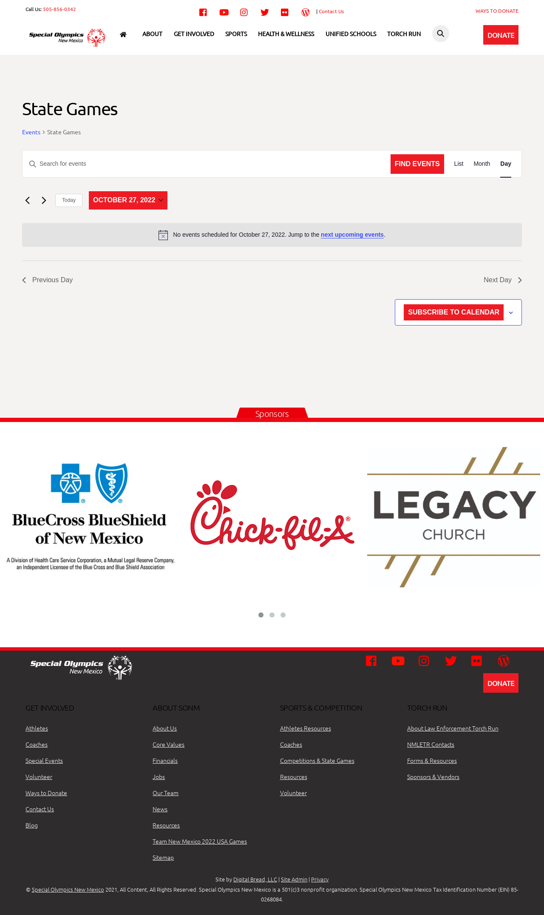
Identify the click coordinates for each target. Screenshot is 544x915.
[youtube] (223, 10)
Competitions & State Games (317, 760)
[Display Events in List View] (459, 163)
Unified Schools (351, 33)
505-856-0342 (59, 9)
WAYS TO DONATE (497, 10)
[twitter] (264, 10)
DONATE (500, 35)
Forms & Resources (432, 760)
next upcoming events (352, 234)
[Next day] (44, 200)
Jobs (159, 776)
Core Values (168, 744)
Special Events (44, 760)
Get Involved (194, 33)
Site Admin (294, 879)
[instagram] (244, 10)
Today (69, 200)
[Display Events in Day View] (505, 163)
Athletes (37, 728)
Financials (165, 760)
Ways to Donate (46, 792)
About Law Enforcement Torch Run (453, 728)
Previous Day (47, 279)
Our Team (165, 792)
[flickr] (285, 10)
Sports (236, 33)
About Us (165, 728)
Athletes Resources (305, 728)
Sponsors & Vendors (433, 776)
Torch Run (404, 33)
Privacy (320, 879)
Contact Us (331, 11)
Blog (32, 825)
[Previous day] (27, 200)
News (160, 809)
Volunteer (39, 776)
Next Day (503, 279)
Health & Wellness (286, 33)
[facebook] (203, 10)
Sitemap (163, 857)
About (152, 33)
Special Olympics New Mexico (68, 889)
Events (31, 132)
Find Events (417, 163)
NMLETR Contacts (430, 744)
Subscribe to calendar (453, 312)
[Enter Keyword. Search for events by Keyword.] (207, 163)
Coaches (37, 744)
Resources (166, 825)
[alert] (272, 235)
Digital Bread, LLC (255, 879)
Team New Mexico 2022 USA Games (200, 841)
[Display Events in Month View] (481, 163)
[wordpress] (305, 10)
